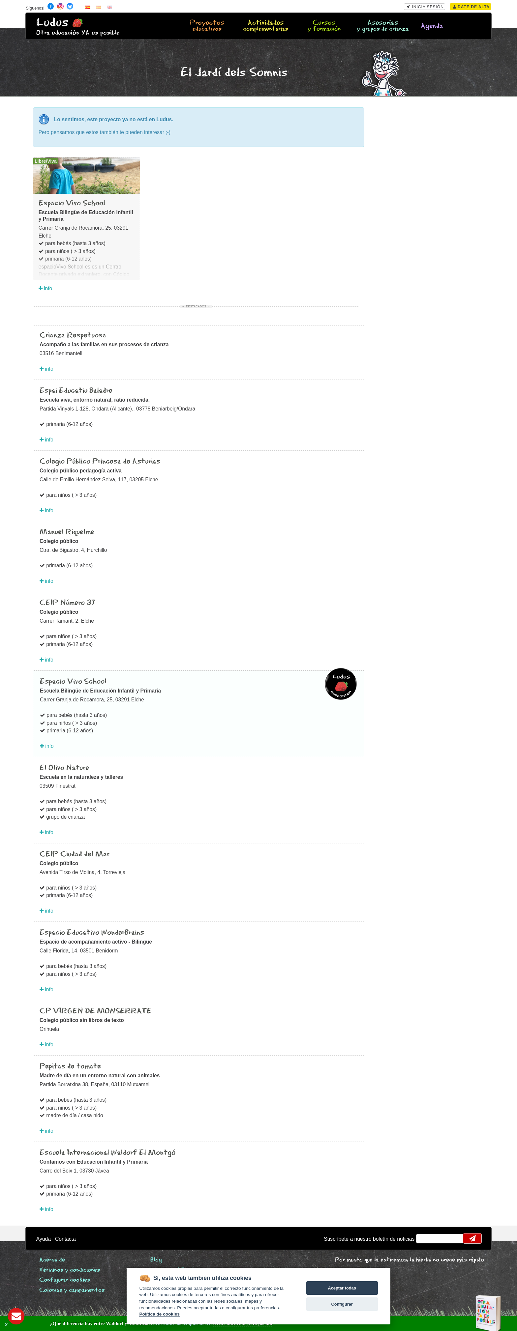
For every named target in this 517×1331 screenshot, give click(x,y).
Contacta (65, 1239)
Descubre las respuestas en (119, 1323)
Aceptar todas (342, 1288)
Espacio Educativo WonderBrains (92, 932)
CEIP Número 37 (67, 603)
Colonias (72, 1290)
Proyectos (207, 26)
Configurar (341, 1304)
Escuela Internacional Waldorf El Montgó (107, 1152)
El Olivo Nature (64, 768)
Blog (156, 1260)
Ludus (52, 22)
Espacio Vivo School (72, 203)
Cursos (324, 26)
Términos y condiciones (69, 1270)
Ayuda (43, 1239)
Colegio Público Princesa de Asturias (100, 461)
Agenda (432, 26)
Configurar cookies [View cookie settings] (64, 1280)
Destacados (196, 306)
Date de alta (471, 7)
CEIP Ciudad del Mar (74, 854)
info (45, 288)
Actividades (265, 26)
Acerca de (52, 1260)
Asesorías (382, 26)
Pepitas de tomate (70, 1066)
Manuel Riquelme (67, 532)
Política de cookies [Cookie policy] (159, 1314)
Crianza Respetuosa (73, 335)
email (425, 1238)
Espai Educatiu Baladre (76, 390)
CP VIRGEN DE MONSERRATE (96, 1011)
